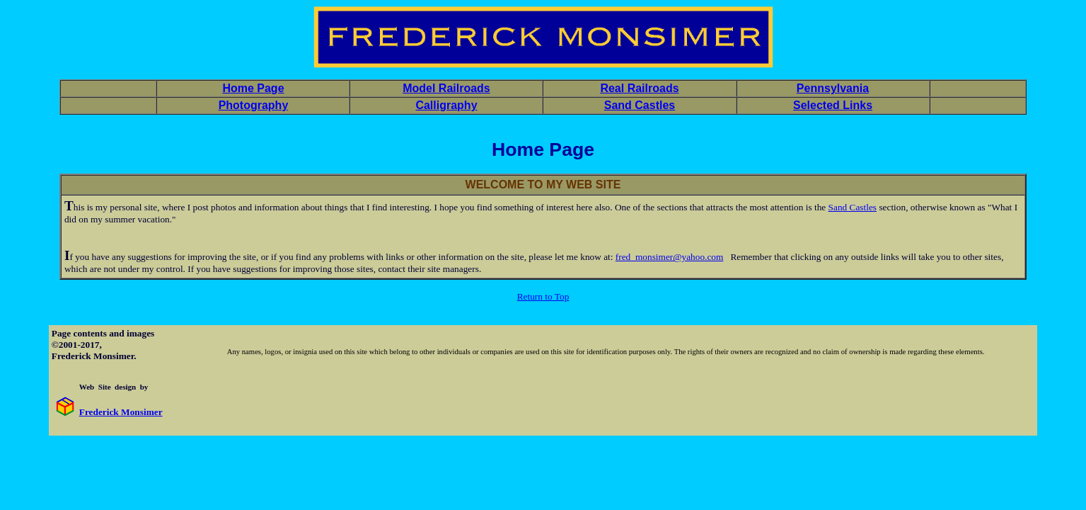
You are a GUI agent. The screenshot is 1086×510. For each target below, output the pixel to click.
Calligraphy (446, 105)
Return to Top (543, 296)
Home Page (253, 88)
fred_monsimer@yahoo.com (670, 256)
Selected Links (832, 105)
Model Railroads (446, 88)
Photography (254, 105)
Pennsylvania (833, 88)
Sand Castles (639, 105)
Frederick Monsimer (121, 412)
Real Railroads (639, 88)
